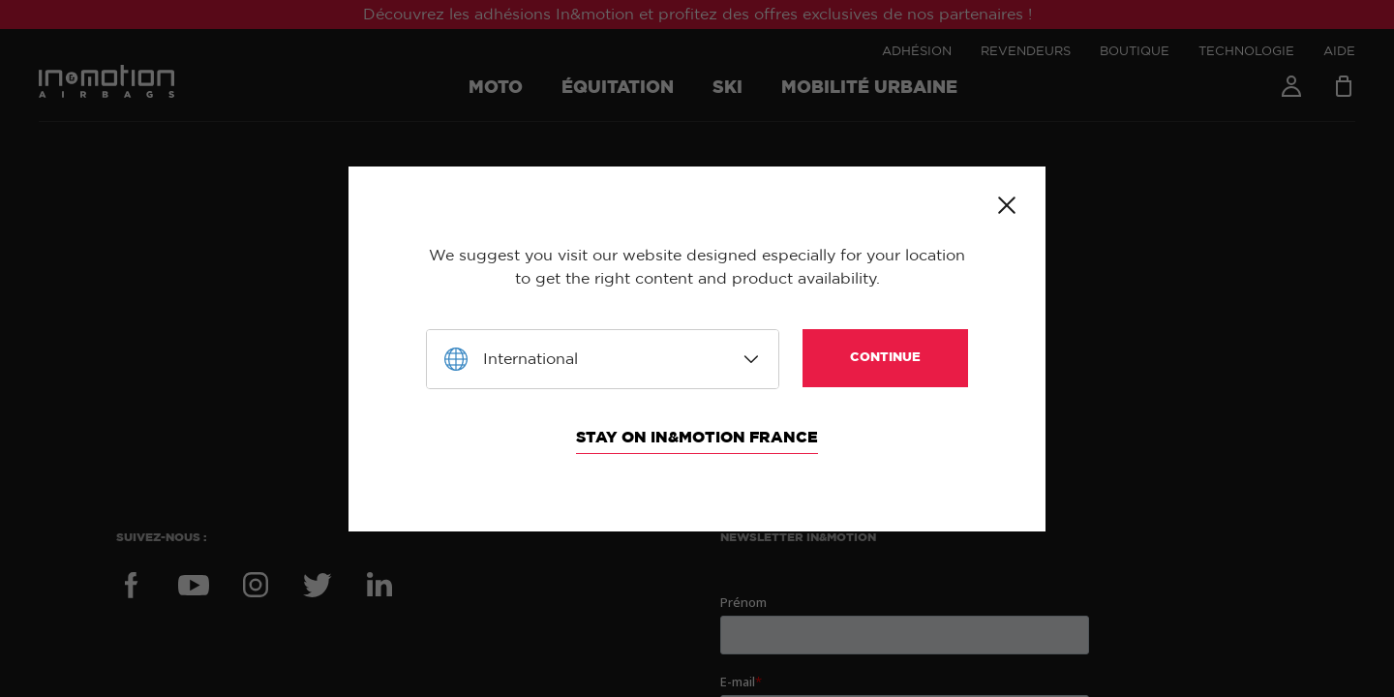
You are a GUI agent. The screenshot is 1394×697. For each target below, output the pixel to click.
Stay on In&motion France (697, 437)
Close (1006, 205)
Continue (885, 357)
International (530, 359)
